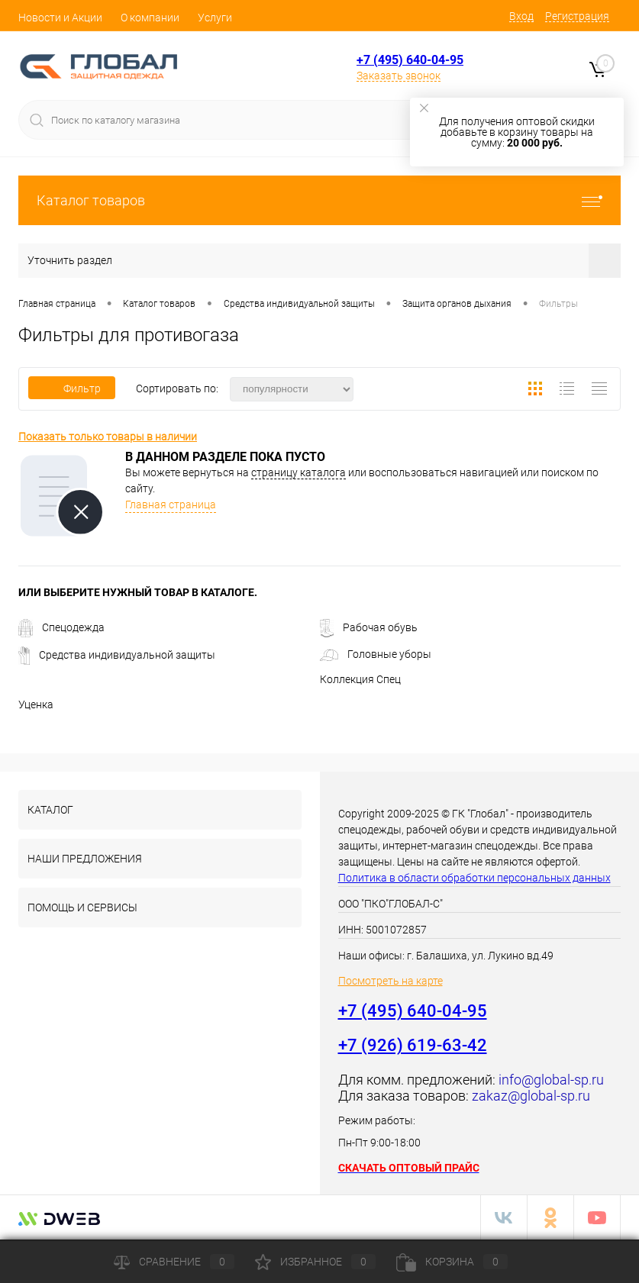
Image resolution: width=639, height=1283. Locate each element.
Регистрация (577, 16)
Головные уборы (375, 654)
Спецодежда (61, 627)
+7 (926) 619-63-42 (412, 1045)
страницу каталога (298, 472)
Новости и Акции (60, 17)
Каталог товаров (319, 200)
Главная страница (170, 504)
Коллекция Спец (360, 679)
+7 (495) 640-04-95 (410, 60)
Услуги (215, 17)
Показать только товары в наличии (107, 436)
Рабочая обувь (369, 627)
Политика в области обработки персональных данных (474, 878)
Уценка (35, 704)
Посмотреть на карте (390, 981)
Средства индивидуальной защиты (116, 655)
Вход (521, 16)
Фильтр (72, 388)
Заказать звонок (399, 75)
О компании (150, 17)
